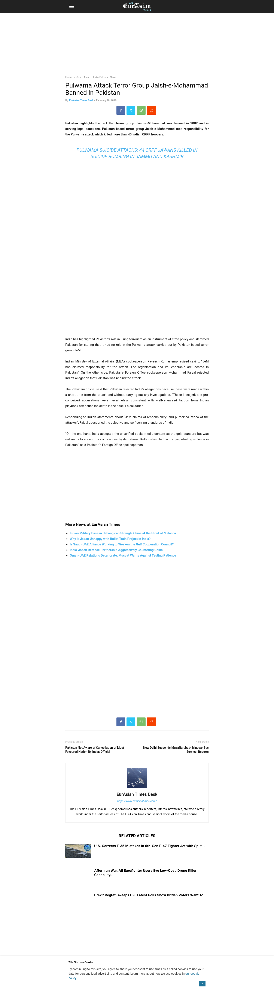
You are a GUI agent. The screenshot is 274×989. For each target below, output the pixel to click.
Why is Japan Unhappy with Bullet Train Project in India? (110, 539)
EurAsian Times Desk (81, 100)
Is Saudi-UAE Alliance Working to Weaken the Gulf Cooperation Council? (122, 544)
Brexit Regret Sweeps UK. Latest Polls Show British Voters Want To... (150, 895)
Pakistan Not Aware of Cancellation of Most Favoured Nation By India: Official (94, 749)
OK (202, 984)
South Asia (82, 77)
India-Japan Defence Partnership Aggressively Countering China (116, 550)
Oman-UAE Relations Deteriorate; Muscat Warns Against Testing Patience (123, 555)
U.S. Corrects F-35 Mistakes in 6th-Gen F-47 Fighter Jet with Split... (149, 846)
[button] (71, 6)
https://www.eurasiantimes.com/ (137, 801)
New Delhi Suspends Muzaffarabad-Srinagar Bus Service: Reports (176, 749)
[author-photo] (137, 788)
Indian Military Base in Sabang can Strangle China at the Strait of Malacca (123, 533)
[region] (137, 46)
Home (68, 77)
